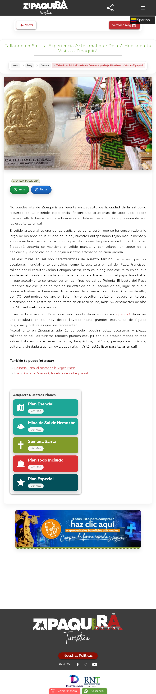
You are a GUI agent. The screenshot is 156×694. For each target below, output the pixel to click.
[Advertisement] (78, 580)
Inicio (15, 66)
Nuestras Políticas (78, 656)
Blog (29, 66)
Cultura (45, 66)
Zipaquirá (123, 314)
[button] (110, 8)
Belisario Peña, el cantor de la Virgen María (44, 368)
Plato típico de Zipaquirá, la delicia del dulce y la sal (51, 373)
